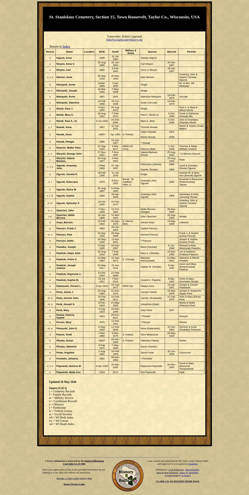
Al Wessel (186, 475)
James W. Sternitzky (188, 472)
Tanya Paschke (192, 469)
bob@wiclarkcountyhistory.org (124, 39)
